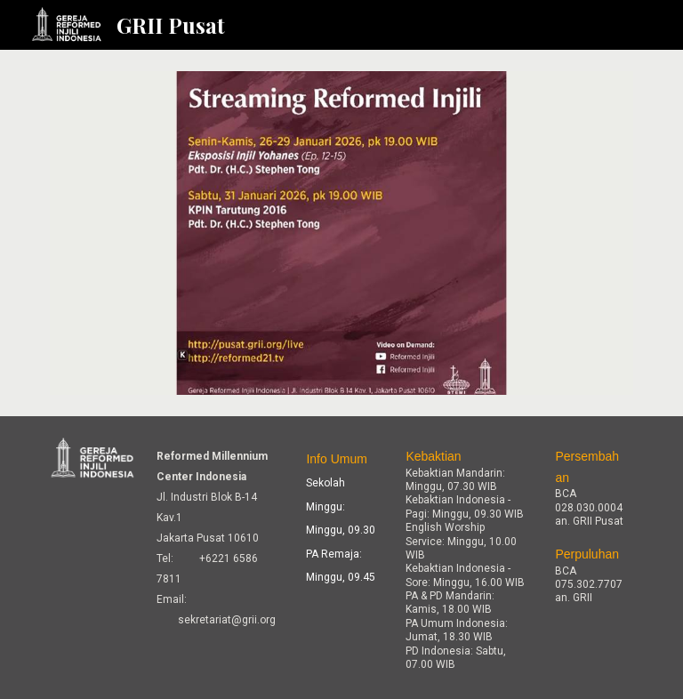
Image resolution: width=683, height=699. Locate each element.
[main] (216, 537)
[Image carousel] (341, 233)
